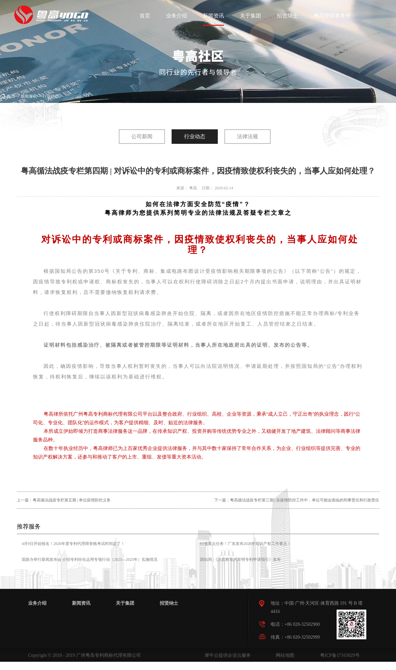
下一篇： (296, 500)
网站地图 (284, 655)
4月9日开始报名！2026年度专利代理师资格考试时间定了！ (73, 543)
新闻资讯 (29, 96)
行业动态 (50, 96)
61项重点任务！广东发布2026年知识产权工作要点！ (245, 543)
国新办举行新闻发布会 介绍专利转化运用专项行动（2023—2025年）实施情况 (89, 559)
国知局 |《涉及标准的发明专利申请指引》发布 (240, 559)
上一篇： (64, 500)
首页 (145, 15)
